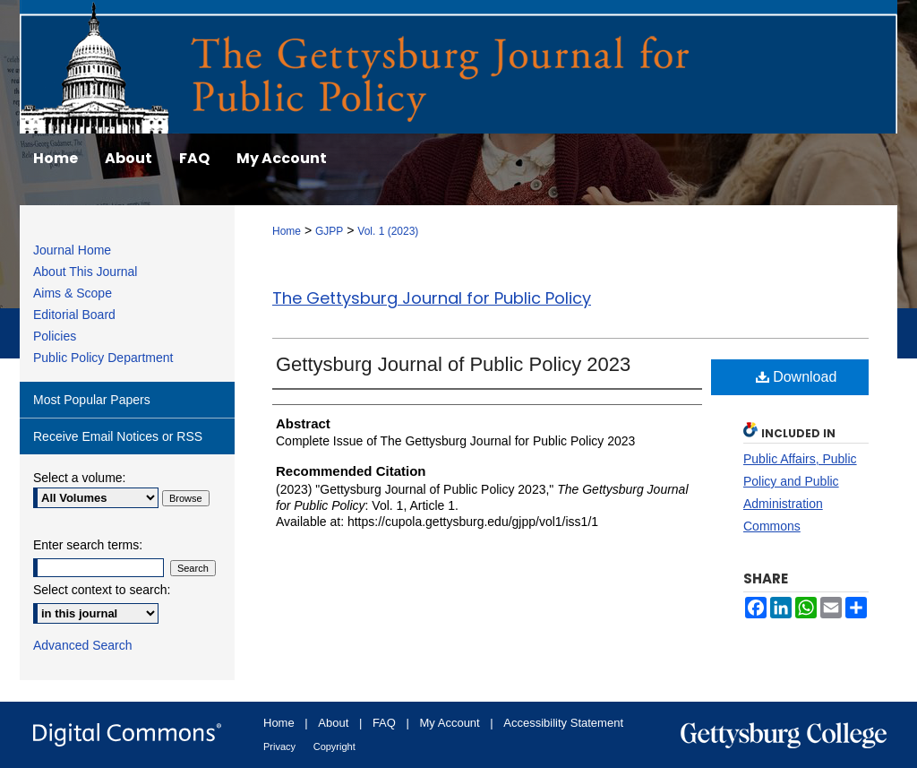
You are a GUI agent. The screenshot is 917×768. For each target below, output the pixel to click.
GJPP (329, 231)
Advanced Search (83, 645)
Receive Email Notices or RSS (117, 436)
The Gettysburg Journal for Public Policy (431, 298)
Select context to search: (101, 589)
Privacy (279, 746)
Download (796, 376)
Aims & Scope (72, 293)
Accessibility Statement (563, 722)
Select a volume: (79, 477)
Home (286, 231)
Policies (54, 336)
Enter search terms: (87, 545)
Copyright (334, 746)
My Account (450, 722)
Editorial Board (74, 314)
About (333, 722)
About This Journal (85, 271)
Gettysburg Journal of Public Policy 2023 (453, 364)
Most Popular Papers (91, 400)
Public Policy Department (103, 357)
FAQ (384, 722)
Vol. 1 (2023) (387, 231)
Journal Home (72, 250)
